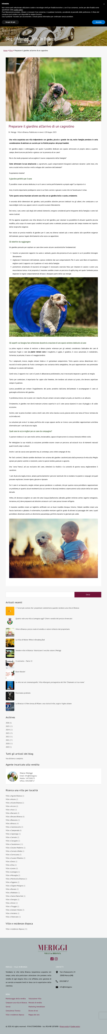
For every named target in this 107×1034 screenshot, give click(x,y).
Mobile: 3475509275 (27, 778)
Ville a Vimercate (12, 917)
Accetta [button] (99, 22)
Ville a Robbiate (12, 893)
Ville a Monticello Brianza (15, 879)
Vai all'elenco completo (14, 758)
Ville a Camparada (12, 830)
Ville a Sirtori (10, 903)
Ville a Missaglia (12, 875)
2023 (7, 733)
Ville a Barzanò (11, 813)
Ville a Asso (10, 810)
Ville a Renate (11, 889)
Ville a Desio (10, 861)
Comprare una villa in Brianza (16, 1002)
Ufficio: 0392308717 (27, 781)
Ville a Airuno (11, 799)
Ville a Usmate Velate (14, 910)
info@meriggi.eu (66, 987)
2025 (7, 726)
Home (5, 50)
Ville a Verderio (11, 913)
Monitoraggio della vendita (16, 998)
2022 (7, 737)
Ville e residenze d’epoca (15, 1015)
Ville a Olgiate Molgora (14, 886)
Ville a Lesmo (11, 868)
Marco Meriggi (26, 773)
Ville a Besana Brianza (14, 816)
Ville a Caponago (12, 834)
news (41, 132)
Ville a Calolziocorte (13, 827)
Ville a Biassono (12, 820)
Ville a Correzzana (12, 854)
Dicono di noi (33, 1011)
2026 (7, 723)
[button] (104, 4)
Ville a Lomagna (12, 872)
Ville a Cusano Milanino (14, 858)
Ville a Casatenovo (13, 844)
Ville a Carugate (12, 841)
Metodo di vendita (35, 1002)
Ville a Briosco (11, 823)
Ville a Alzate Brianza (14, 803)
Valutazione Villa (35, 998)
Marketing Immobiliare (37, 1007)
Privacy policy (64, 1026)
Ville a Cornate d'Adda (14, 851)
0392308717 (64, 981)
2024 (7, 730)
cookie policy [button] (18, 10)
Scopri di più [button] (10, 22)
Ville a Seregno (11, 899)
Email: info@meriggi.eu (28, 776)
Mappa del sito (34, 1015)
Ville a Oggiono (11, 882)
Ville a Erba (10, 865)
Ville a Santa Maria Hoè (14, 896)
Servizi (8, 1007)
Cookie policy (75, 1026)
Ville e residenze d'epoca (15, 929)
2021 (7, 740)
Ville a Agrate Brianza (14, 796)
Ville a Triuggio (11, 906)
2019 (7, 747)
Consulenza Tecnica (13, 1011)
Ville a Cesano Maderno (14, 848)
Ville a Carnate (11, 837)
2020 (7, 743)
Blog (11, 50)
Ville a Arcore (11, 806)
